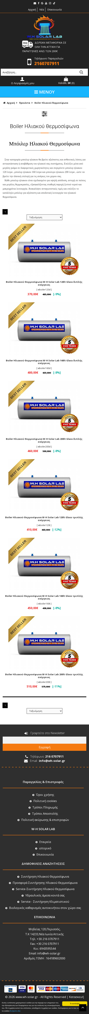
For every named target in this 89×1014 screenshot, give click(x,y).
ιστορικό (43, 848)
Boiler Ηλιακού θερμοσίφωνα (51, 102)
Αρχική (31, 9)
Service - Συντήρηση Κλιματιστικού (43, 902)
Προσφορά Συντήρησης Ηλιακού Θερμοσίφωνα (43, 883)
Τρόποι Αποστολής (43, 814)
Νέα (41, 9)
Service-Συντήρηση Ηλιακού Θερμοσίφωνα (43, 889)
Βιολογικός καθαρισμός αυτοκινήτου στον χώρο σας (43, 908)
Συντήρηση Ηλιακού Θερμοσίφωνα (43, 876)
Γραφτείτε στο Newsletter (44, 733)
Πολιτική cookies (43, 801)
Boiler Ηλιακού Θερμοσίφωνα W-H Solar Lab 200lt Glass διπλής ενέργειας (44, 440)
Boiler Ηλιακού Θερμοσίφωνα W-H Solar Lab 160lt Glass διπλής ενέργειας (44, 362)
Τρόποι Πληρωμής (43, 807)
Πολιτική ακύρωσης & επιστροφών (43, 820)
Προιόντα (24, 102)
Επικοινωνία (54, 9)
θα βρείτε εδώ (15, 1011)
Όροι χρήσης (43, 795)
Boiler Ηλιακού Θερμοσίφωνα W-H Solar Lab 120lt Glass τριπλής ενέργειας (44, 519)
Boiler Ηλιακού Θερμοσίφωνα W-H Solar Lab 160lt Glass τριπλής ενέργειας (44, 597)
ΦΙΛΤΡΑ (44, 113)
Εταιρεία (43, 842)
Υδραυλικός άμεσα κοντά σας (43, 895)
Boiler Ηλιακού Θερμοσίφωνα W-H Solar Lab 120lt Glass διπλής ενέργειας (44, 283)
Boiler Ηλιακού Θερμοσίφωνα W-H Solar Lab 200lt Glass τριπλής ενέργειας (44, 676)
